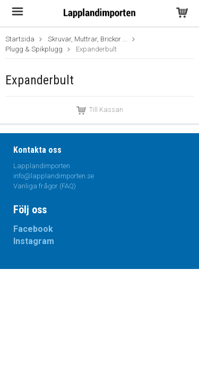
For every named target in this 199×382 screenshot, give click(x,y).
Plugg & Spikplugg (34, 49)
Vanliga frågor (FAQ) (44, 186)
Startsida (19, 39)
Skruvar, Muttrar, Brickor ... (87, 39)
